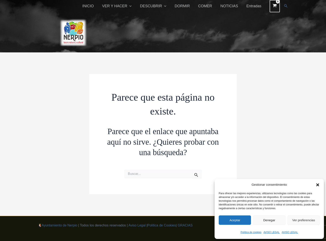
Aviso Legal (137, 225)
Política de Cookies (161, 225)
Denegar (269, 220)
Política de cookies (251, 232)
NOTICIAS (230, 6)
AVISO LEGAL (271, 232)
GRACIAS (185, 225)
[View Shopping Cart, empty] (275, 6)
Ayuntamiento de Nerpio (59, 225)
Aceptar (235, 220)
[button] (318, 185)
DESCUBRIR (157, 6)
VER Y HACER (121, 6)
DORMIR (185, 6)
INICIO (93, 6)
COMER (207, 6)
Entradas (254, 6)
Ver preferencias (303, 220)
